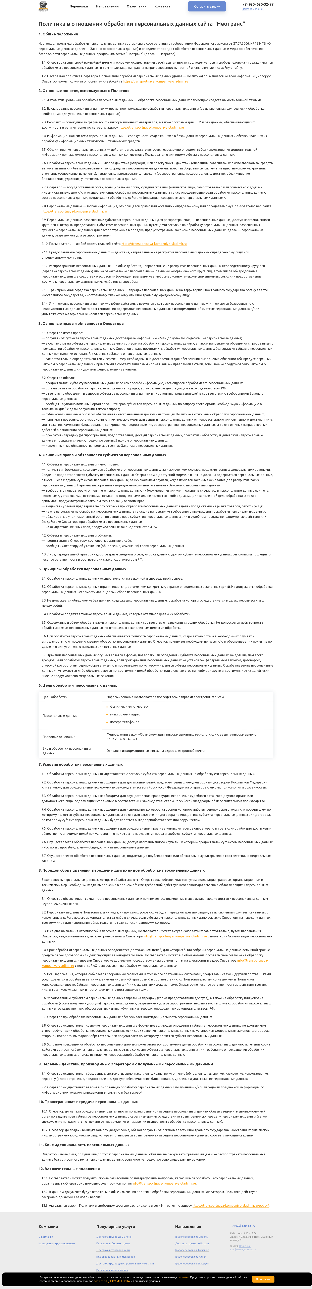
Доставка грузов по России (192, 1243)
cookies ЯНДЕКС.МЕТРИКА (112, 1281)
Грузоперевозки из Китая (190, 1256)
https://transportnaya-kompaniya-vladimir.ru (155, 81)
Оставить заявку (207, 8)
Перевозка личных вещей (112, 1270)
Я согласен (263, 1279)
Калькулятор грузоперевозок (57, 1243)
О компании (137, 8)
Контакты (163, 8)
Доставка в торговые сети (113, 1250)
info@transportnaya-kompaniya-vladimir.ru (175, 936)
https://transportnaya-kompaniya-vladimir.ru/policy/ (231, 1205)
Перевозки (79, 8)
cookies (184, 1277)
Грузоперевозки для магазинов (115, 1256)
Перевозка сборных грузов (113, 1243)
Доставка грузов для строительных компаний (125, 1263)
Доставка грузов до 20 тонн (114, 1236)
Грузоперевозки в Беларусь (192, 1263)
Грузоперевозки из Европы (191, 1236)
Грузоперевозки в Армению (192, 1250)
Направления (107, 8)
